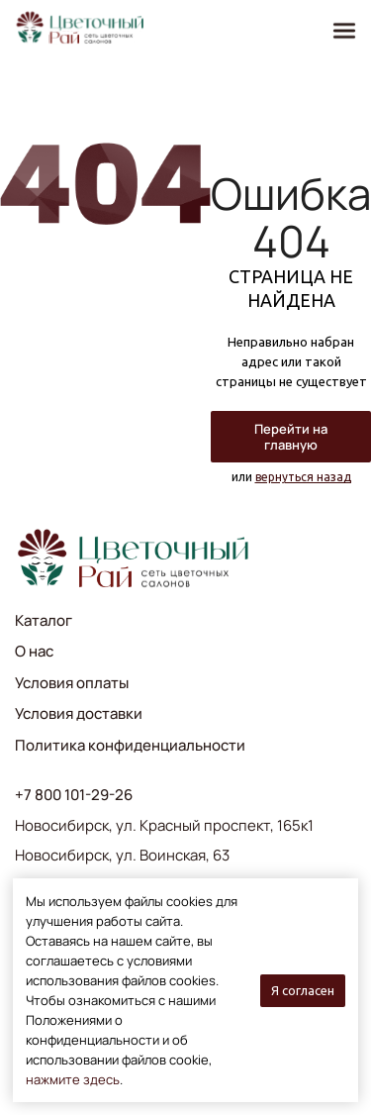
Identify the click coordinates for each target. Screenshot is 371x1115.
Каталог (43, 620)
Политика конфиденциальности (130, 745)
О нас (34, 651)
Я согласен (302, 990)
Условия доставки (78, 713)
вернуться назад (303, 476)
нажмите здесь (73, 1079)
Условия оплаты (72, 682)
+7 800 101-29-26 (74, 795)
